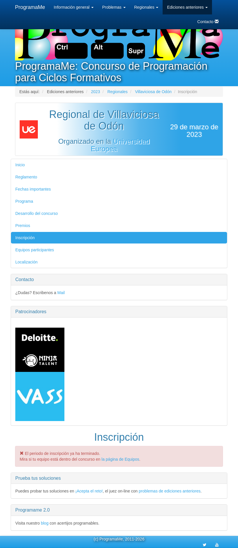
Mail (61, 292)
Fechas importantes (33, 189)
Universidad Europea (120, 145)
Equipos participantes (34, 250)
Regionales (146, 7)
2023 (95, 91)
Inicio (20, 165)
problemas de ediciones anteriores (169, 491)
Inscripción (25, 237)
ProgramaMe (30, 7)
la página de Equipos (120, 459)
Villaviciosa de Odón (153, 91)
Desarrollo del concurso (36, 213)
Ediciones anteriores (187, 7)
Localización (26, 262)
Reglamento (26, 177)
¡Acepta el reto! (89, 491)
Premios (22, 225)
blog (44, 523)
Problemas (114, 7)
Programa (24, 201)
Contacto (208, 21)
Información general (74, 7)
